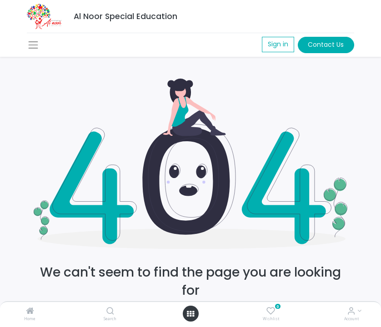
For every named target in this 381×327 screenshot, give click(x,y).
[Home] (30, 311)
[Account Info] (351, 311)
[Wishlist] (270, 311)
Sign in (278, 44)
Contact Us (326, 44)
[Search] (110, 311)
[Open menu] (190, 313)
